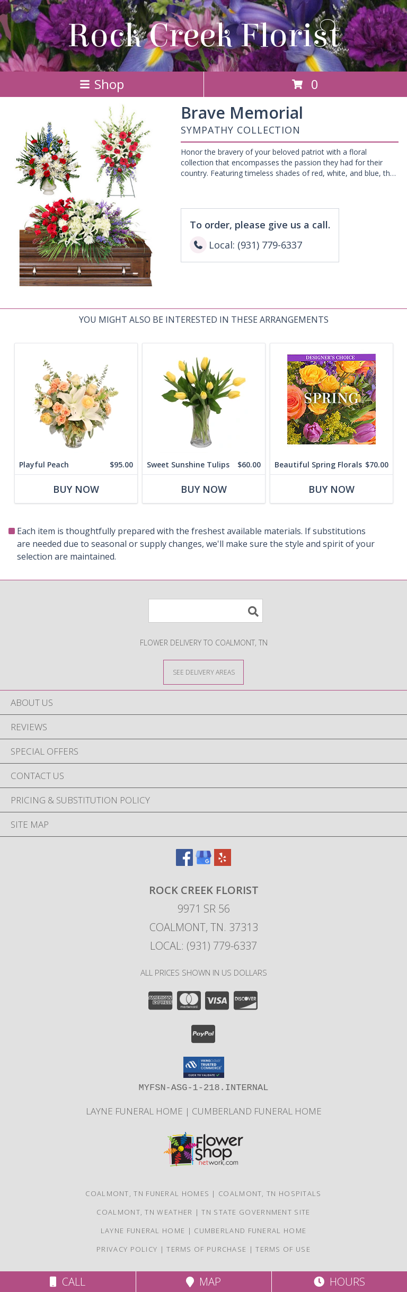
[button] (203, 1067)
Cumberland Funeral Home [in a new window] (257, 1111)
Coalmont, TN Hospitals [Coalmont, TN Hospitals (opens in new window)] (270, 1193)
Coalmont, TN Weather (144, 1212)
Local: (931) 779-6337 (203, 946)
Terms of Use (283, 1249)
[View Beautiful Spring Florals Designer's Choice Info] (331, 399)
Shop (101, 84)
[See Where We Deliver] (203, 672)
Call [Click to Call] (67, 1282)
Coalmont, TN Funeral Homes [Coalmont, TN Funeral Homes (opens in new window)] (147, 1193)
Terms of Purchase (206, 1249)
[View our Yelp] (222, 862)
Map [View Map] (203, 1282)
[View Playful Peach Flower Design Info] (76, 399)
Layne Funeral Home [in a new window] (135, 1111)
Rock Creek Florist (203, 36)
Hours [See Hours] (339, 1282)
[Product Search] (205, 611)
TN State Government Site (255, 1212)
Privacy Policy (126, 1249)
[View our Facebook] (184, 862)
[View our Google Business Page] (203, 862)
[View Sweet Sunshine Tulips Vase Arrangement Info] (204, 399)
